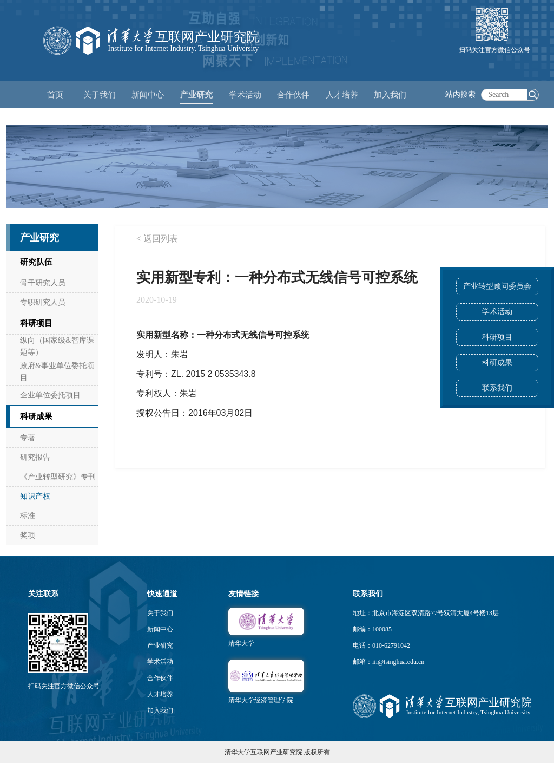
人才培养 (160, 694)
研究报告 (35, 457)
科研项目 (497, 337)
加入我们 (160, 710)
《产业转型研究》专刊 (58, 477)
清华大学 (241, 643)
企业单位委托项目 (50, 395)
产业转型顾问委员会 (497, 286)
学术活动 (245, 94)
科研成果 (497, 362)
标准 (27, 516)
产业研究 (160, 645)
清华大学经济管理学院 (260, 700)
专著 (27, 438)
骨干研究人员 (42, 283)
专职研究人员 (42, 302)
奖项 (27, 535)
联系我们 (497, 388)
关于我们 (160, 613)
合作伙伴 (160, 678)
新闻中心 (160, 629)
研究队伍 (36, 262)
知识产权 (35, 496)
